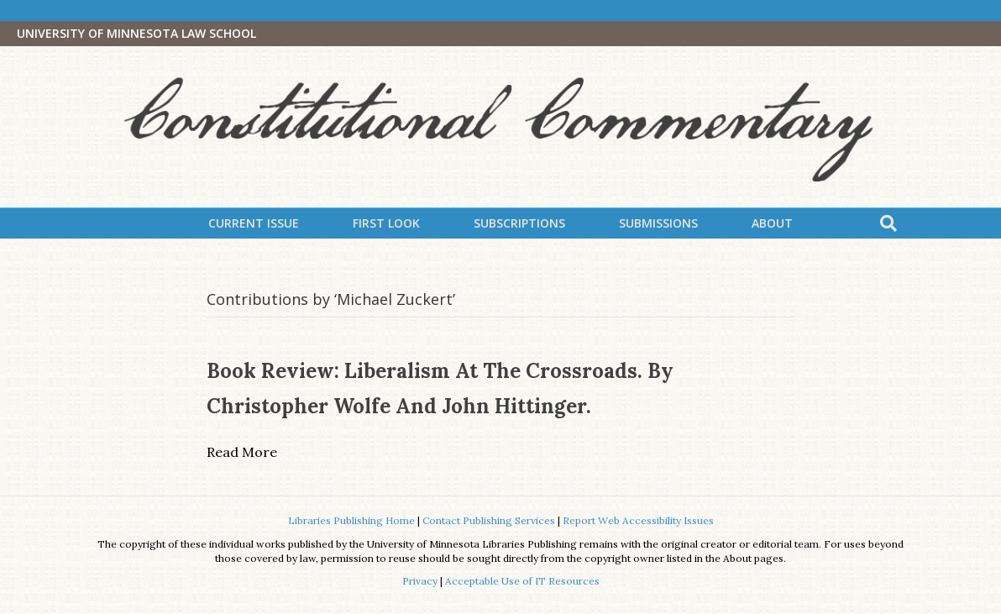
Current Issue (253, 223)
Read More (242, 451)
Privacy (420, 581)
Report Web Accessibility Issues (638, 520)
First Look (386, 223)
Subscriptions (519, 223)
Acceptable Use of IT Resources (522, 581)
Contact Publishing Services (488, 520)
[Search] (888, 223)
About (772, 223)
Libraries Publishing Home (351, 520)
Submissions (658, 223)
